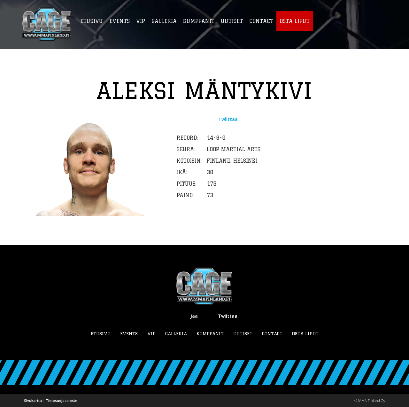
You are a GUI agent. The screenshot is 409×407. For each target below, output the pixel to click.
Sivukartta (33, 400)
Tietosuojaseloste (61, 400)
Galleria (176, 333)
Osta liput (305, 333)
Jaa (194, 316)
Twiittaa (228, 119)
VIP (151, 333)
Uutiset (242, 333)
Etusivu (101, 333)
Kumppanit (210, 333)
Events (129, 333)
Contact (272, 333)
